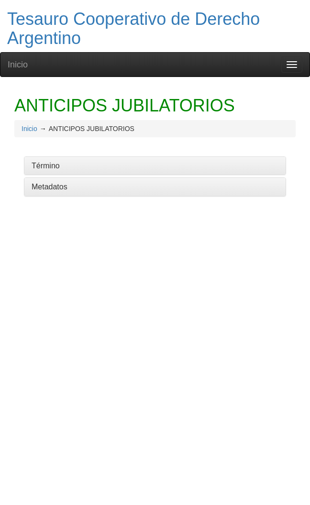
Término (46, 166)
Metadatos (49, 187)
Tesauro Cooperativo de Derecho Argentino (133, 28)
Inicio (18, 64)
